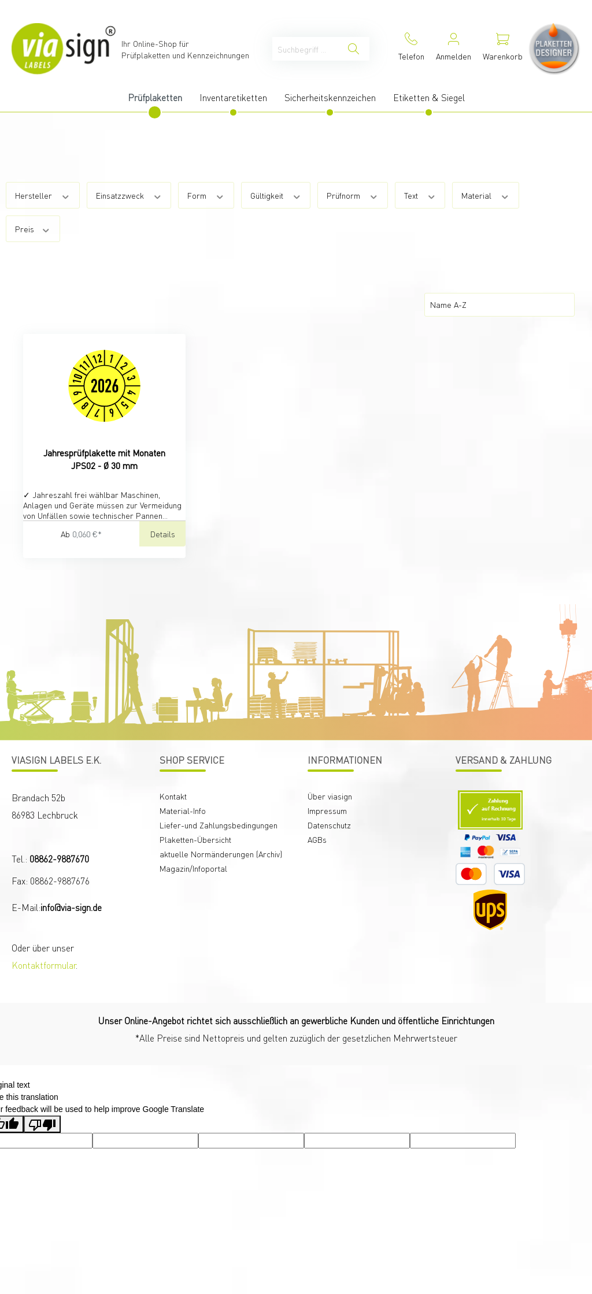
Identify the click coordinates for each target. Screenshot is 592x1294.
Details (162, 534)
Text (420, 195)
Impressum (327, 810)
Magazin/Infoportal (193, 868)
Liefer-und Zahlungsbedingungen (219, 825)
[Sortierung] (499, 305)
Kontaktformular (44, 965)
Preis (33, 229)
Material (485, 195)
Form (206, 195)
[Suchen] (353, 49)
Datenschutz (329, 825)
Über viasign (330, 796)
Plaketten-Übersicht (195, 839)
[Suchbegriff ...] (305, 49)
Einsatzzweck (129, 195)
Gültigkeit (276, 195)
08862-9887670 (59, 859)
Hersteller (43, 195)
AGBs (317, 839)
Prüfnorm (353, 195)
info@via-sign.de (71, 907)
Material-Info (183, 810)
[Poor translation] (42, 1124)
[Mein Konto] (453, 49)
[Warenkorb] (502, 49)
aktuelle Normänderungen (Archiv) (221, 854)
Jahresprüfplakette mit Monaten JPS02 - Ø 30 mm (104, 459)
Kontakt (173, 796)
